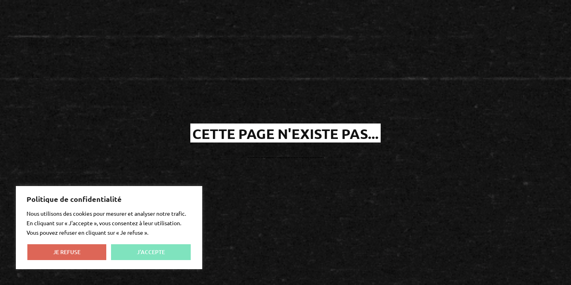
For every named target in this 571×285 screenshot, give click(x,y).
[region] (109, 227)
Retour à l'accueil (286, 151)
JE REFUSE (66, 252)
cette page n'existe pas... (285, 133)
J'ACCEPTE (151, 252)
